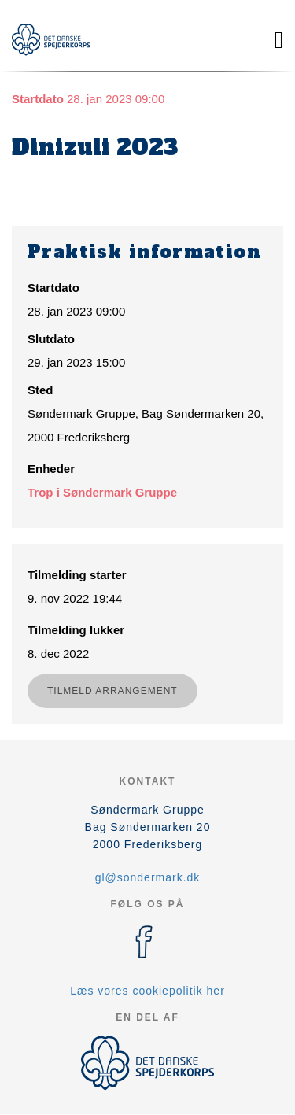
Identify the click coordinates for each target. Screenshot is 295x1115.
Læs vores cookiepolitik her (147, 990)
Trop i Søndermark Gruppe (102, 492)
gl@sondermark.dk (148, 877)
